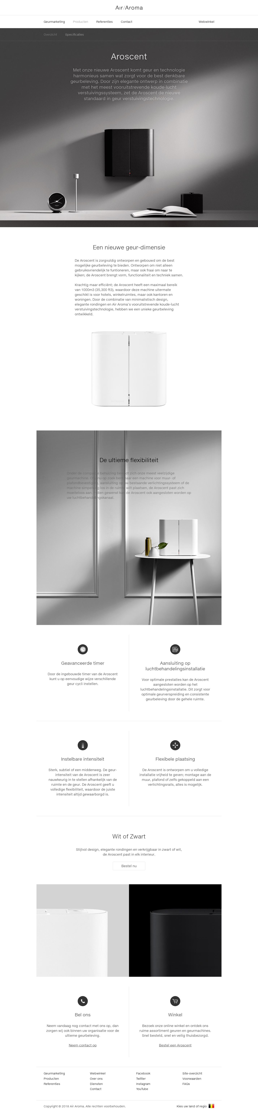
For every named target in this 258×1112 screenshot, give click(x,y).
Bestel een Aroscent (175, 1045)
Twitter (141, 1078)
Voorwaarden (191, 1078)
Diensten (96, 1083)
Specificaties (74, 34)
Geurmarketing (54, 21)
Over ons (96, 1078)
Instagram (143, 1083)
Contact (126, 21)
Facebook (143, 1073)
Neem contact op (83, 1045)
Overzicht (50, 34)
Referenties (104, 21)
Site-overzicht (192, 1073)
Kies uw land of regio (192, 1106)
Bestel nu (129, 866)
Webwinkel (206, 21)
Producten (80, 21)
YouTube (142, 1089)
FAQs (186, 1083)
